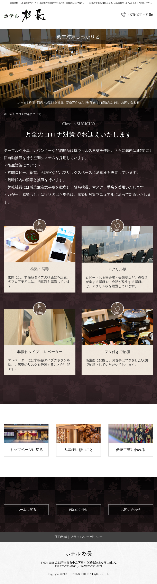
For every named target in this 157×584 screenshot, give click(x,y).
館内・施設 (44, 102)
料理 (32, 102)
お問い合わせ (130, 102)
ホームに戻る (26, 509)
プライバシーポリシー (86, 537)
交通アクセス (75, 102)
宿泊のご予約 (110, 102)
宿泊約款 (60, 537)
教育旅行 (92, 102)
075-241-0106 (68, 566)
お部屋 (59, 102)
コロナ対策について (28, 114)
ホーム (22, 102)
